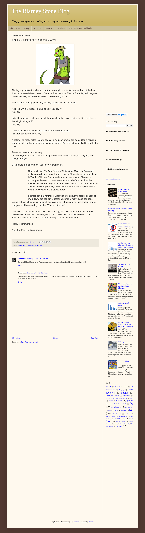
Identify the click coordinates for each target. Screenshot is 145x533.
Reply (20, 265)
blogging (121, 390)
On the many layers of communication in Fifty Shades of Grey (125, 245)
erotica (131, 398)
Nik (41, 245)
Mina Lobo (22, 259)
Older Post (94, 338)
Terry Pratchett (124, 423)
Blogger (91, 522)
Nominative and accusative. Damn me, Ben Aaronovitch (125, 325)
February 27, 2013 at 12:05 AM (38, 259)
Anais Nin (118, 386)
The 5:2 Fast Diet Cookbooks (80, 28)
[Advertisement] (57, 327)
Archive (61, 28)
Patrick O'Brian (110, 416)
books (124, 392)
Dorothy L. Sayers (121, 398)
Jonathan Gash (117, 407)
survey (116, 423)
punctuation (123, 416)
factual (111, 401)
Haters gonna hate (124, 342)
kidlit (109, 410)
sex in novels (120, 421)
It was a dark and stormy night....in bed (125, 225)
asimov (126, 386)
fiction (119, 400)
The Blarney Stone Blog (40, 11)
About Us (37, 28)
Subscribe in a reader (113, 179)
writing (119, 426)
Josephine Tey (129, 407)
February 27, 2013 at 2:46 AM (37, 273)
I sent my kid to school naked (123, 190)
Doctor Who (110, 398)
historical (112, 404)
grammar (130, 401)
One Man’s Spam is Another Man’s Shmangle (125, 286)
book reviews (22, 245)
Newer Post (16, 338)
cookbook (126, 396)
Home (55, 338)
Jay (131, 403)
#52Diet (109, 387)
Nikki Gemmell (116, 414)
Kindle (116, 410)
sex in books (119, 419)
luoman (76, 522)
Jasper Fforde (122, 404)
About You (49, 28)
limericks (124, 410)
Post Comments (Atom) (29, 342)
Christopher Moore (33, 245)
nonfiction (128, 414)
